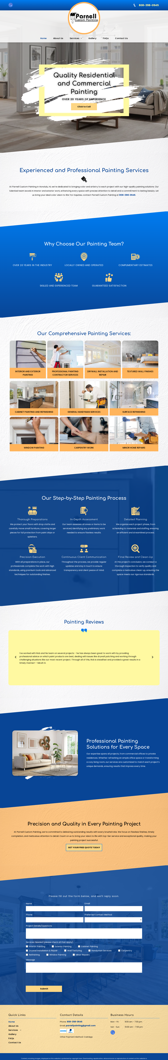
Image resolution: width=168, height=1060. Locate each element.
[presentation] (45, 979)
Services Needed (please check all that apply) (49, 942)
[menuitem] (43, 38)
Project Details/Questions (39, 925)
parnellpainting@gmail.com (81, 1025)
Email (87, 903)
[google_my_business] (10, 5)
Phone (29, 914)
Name (29, 903)
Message (30, 959)
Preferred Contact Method (98, 914)
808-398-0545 (74, 1021)
